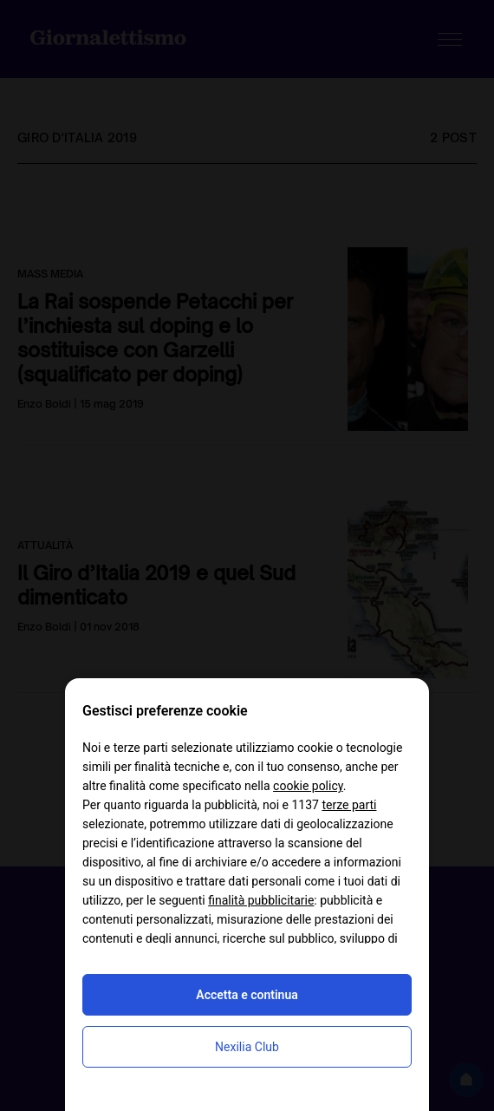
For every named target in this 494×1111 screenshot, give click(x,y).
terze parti (349, 805)
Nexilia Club (247, 1047)
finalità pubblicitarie (261, 900)
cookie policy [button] (308, 786)
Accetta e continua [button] (246, 995)
